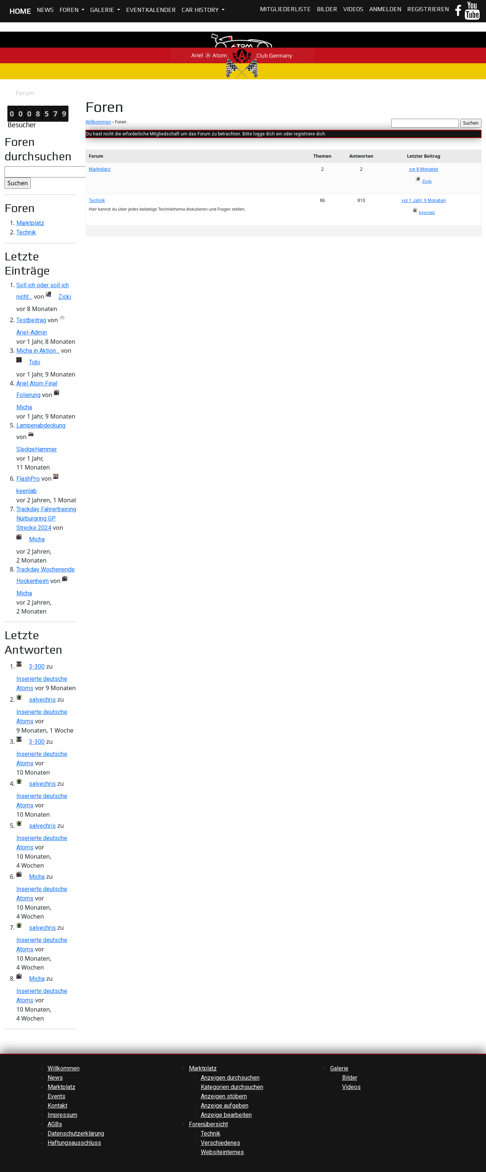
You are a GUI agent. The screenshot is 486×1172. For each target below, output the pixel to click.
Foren (69, 9)
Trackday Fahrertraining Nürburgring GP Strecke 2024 (46, 518)
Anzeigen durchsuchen (230, 1077)
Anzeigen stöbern (224, 1096)
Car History (201, 9)
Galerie (103, 9)
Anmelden (385, 9)
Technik (26, 232)
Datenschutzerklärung (76, 1133)
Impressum (62, 1114)
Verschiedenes (220, 1142)
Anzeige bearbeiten (226, 1114)
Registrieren (428, 9)
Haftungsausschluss (74, 1142)
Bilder (327, 9)
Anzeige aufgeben (224, 1105)
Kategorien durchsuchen (232, 1087)
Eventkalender (151, 9)
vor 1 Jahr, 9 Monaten (424, 200)
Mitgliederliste (285, 9)
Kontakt (57, 1105)
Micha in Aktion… (37, 350)
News (45, 9)
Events (56, 1096)
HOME (20, 11)
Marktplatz (30, 223)
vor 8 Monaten (423, 169)
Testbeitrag (31, 320)
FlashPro (28, 478)
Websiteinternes (222, 1152)
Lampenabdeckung (40, 425)
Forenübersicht (208, 1124)
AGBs (55, 1124)
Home (8, 93)
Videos (353, 9)
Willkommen (98, 122)
